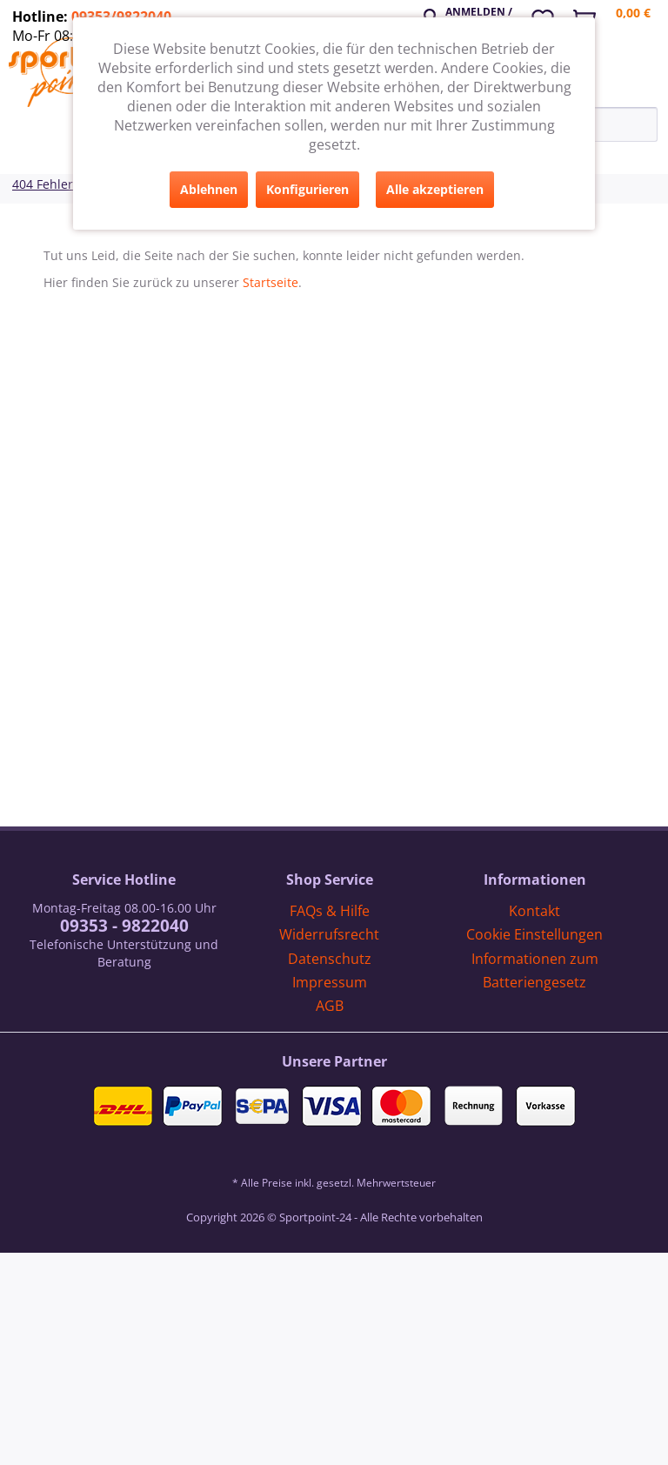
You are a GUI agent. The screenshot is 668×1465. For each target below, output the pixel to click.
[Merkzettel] (549, 16)
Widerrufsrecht (329, 934)
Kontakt (534, 910)
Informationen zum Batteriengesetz (534, 970)
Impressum (329, 982)
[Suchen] (649, 124)
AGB (330, 1005)
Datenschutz (329, 958)
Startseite (270, 282)
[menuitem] (471, 14)
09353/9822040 (121, 16)
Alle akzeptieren (435, 189)
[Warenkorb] (618, 21)
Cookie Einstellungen (534, 934)
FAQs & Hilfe (330, 910)
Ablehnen (208, 189)
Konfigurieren (307, 189)
